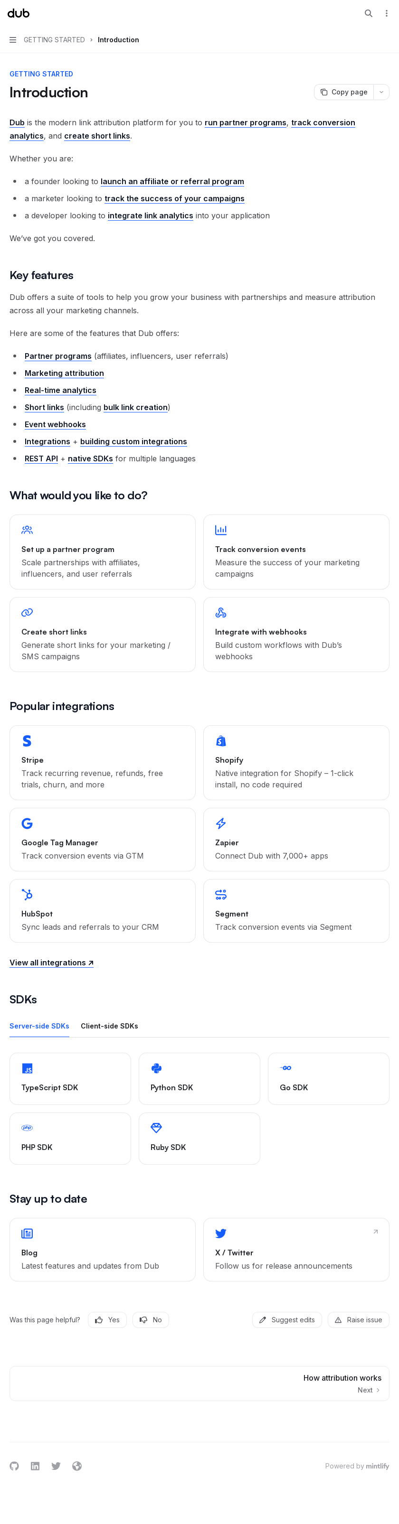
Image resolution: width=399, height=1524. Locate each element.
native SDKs (90, 458)
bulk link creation (136, 407)
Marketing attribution (64, 373)
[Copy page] (343, 92)
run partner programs (245, 122)
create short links (97, 135)
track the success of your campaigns (174, 198)
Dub (17, 122)
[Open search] (368, 13)
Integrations (47, 441)
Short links (44, 407)
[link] (103, 551)
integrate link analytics (150, 215)
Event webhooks (55, 424)
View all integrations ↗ (52, 962)
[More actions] (386, 13)
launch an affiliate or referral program (172, 181)
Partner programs (58, 356)
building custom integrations (133, 441)
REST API (41, 458)
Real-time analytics (60, 390)
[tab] (39, 1026)
